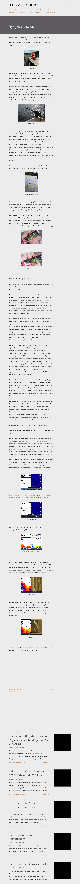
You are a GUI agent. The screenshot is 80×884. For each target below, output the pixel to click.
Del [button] (52, 689)
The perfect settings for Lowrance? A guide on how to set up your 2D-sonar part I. (29, 739)
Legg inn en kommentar (18, 762)
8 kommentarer (16, 855)
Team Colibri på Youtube (34, 12)
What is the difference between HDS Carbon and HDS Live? (26, 773)
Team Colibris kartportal (49, 12)
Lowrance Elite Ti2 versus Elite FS (28, 864)
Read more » (46, 762)
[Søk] (65, 4)
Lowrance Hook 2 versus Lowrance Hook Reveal (23, 805)
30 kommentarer (16, 826)
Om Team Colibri (21, 12)
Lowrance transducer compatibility (21, 837)
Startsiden (11, 12)
